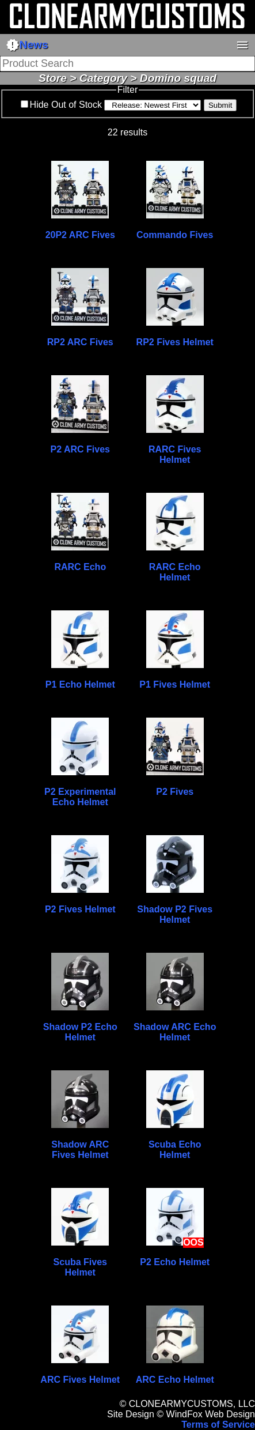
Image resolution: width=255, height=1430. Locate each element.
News (27, 45)
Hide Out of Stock (66, 105)
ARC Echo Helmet (175, 1379)
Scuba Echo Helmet (175, 1150)
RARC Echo (80, 567)
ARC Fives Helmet (80, 1379)
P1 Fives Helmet (174, 684)
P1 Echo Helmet (80, 684)
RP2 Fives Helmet (175, 342)
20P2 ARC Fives (80, 235)
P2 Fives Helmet (80, 909)
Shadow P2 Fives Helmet (174, 914)
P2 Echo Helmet (175, 1262)
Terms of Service (218, 1424)
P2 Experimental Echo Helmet (80, 797)
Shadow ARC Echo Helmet (175, 1032)
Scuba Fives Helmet (80, 1267)
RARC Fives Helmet (175, 454)
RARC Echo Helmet (175, 572)
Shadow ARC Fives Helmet (80, 1150)
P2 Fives (174, 792)
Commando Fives (174, 235)
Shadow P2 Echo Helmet (80, 1032)
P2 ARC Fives (80, 449)
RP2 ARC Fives (80, 342)
